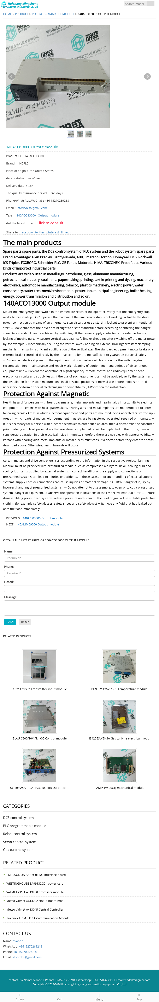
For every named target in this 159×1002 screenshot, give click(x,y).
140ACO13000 (26, 215)
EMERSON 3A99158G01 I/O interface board (36, 875)
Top (139, 996)
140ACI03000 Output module (43, 518)
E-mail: (9, 582)
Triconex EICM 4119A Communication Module (38, 918)
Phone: (9, 567)
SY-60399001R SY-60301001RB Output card (40, 788)
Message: (10, 597)
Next (147, 76)
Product (22, 14)
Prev (11, 76)
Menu (99, 996)
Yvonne (18, 941)
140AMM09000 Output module (37, 524)
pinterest (52, 232)
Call (60, 996)
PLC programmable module (53, 14)
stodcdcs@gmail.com (32, 208)
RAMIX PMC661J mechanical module (119, 788)
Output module (48, 215)
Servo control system (19, 842)
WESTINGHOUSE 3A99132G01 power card (35, 883)
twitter (39, 232)
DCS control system (18, 817)
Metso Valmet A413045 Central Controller (35, 909)
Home (7, 14)
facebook (27, 232)
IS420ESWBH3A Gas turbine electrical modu (119, 738)
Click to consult (50, 222)
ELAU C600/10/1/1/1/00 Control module (40, 738)
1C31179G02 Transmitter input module (40, 689)
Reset (25, 622)
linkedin (66, 232)
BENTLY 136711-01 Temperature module (119, 689)
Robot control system (20, 834)
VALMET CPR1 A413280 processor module (35, 892)
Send (10, 622)
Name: (8, 551)
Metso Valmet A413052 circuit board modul (36, 901)
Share (20, 996)
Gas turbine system (18, 849)
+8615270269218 (30, 946)
